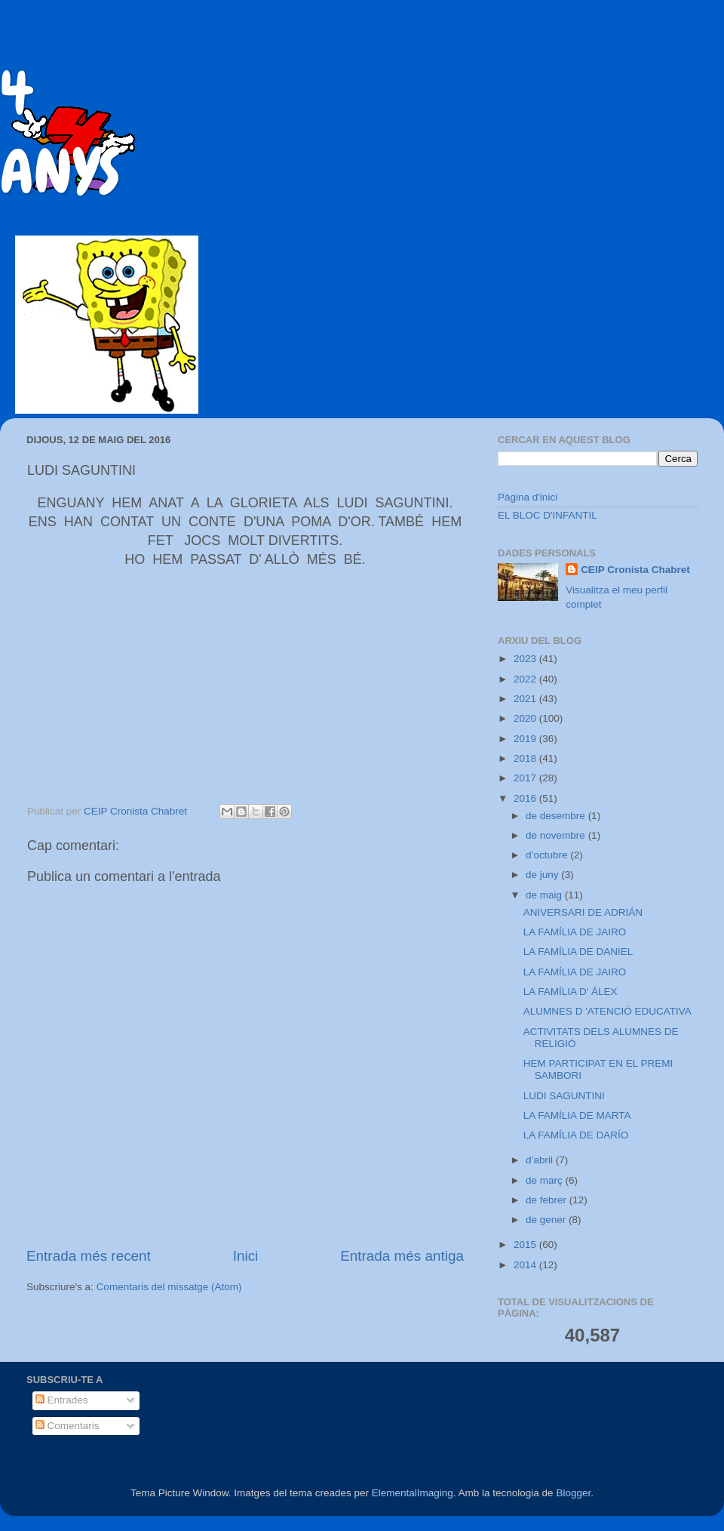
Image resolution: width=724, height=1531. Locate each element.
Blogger (573, 1493)
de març (546, 1180)
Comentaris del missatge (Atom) (169, 1286)
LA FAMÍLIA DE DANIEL (578, 951)
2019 (526, 738)
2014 (526, 1265)
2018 (526, 758)
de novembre (557, 835)
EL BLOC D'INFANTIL (547, 515)
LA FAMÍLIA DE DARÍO (576, 1135)
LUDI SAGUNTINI (564, 1095)
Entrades (61, 1400)
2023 (526, 658)
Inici (246, 1256)
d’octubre (548, 855)
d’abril (541, 1160)
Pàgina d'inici (527, 497)
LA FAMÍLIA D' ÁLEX (570, 991)
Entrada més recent (88, 1256)
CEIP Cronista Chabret (635, 569)
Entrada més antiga (402, 1256)
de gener (547, 1219)
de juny (543, 874)
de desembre (557, 815)
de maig (545, 895)
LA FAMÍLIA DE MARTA (577, 1115)
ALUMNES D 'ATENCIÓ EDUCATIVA (607, 1011)
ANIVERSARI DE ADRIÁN (583, 912)
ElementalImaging (412, 1493)
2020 (526, 718)
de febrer (547, 1200)
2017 (526, 778)
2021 (526, 698)
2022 (526, 679)
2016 (526, 798)
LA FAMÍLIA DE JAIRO (575, 932)
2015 (526, 1244)
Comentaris (67, 1425)
